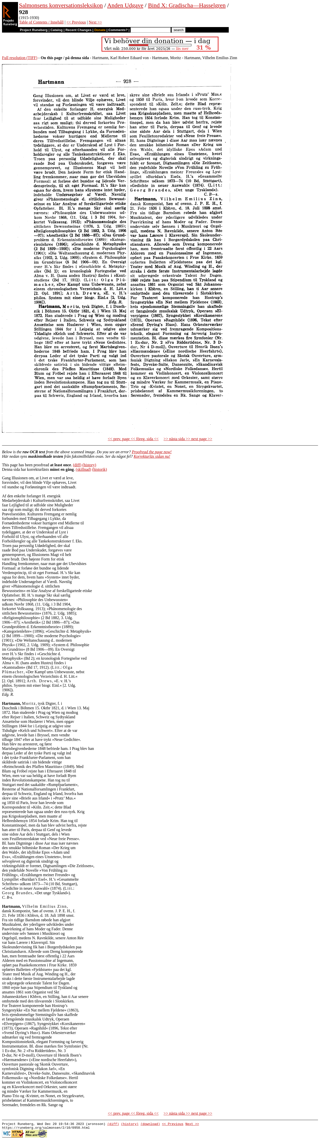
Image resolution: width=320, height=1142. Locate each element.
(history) (89, 465)
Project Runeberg (34, 30)
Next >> (95, 22)
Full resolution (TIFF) (19, 58)
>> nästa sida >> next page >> (188, 439)
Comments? (118, 30)
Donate (100, 30)
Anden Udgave (125, 5)
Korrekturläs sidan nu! (152, 456)
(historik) (99, 469)
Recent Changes (79, 30)
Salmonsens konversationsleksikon (61, 5)
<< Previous (76, 22)
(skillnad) (83, 469)
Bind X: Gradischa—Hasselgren (187, 5)
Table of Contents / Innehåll (41, 22)
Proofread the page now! (152, 452)
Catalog (56, 30)
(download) (150, 1124)
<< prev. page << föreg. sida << (133, 439)
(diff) (77, 465)
